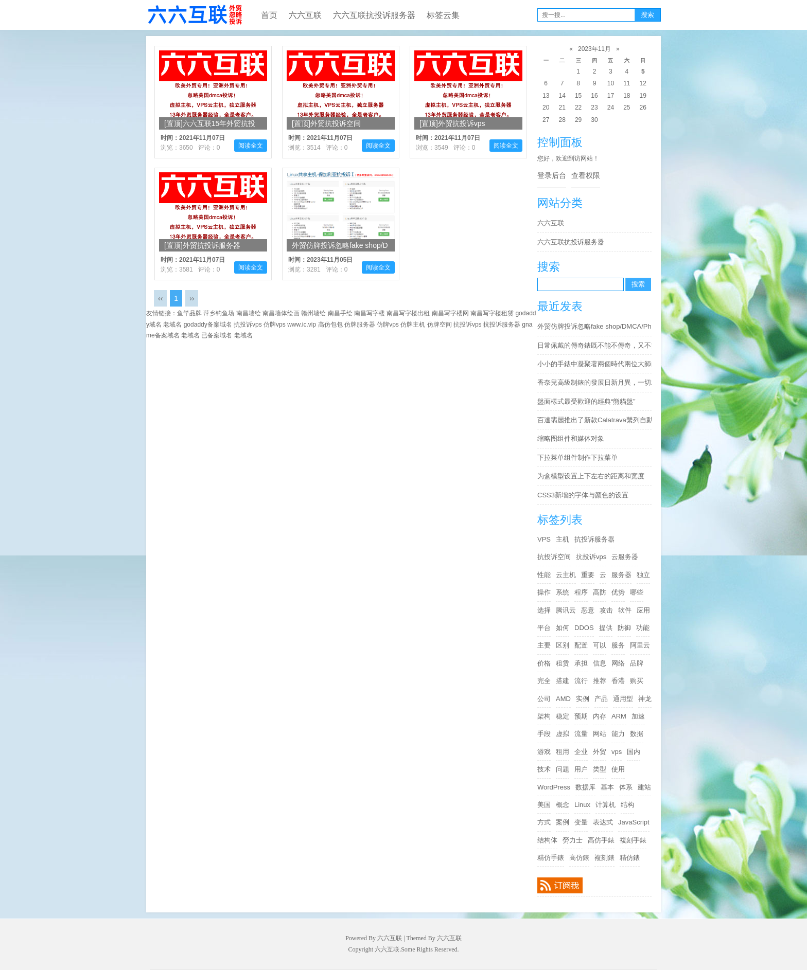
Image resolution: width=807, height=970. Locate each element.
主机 (562, 539)
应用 (643, 610)
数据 (636, 734)
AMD (563, 699)
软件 (624, 610)
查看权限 (585, 175)
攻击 (606, 610)
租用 (562, 752)
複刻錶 (604, 857)
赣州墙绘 (313, 313)
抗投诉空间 (554, 557)
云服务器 (624, 557)
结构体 (547, 840)
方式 (544, 822)
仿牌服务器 (359, 324)
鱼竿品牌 (189, 313)
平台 (544, 628)
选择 (544, 610)
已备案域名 (216, 335)
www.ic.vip (301, 324)
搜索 (647, 15)
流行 (581, 681)
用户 (581, 769)
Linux (582, 805)
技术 (544, 769)
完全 (544, 681)
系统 (562, 592)
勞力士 (573, 840)
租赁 (562, 663)
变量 (581, 822)
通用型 (623, 699)
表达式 (603, 822)
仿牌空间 (439, 324)
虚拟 (562, 734)
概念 (562, 805)
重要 (587, 575)
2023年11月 (594, 48)
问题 (562, 769)
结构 (627, 805)
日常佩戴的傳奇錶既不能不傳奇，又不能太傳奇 (597, 345)
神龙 (645, 699)
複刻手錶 (633, 840)
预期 (581, 716)
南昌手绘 (340, 313)
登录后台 (551, 175)
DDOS (584, 628)
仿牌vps (275, 324)
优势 (618, 592)
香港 (618, 681)
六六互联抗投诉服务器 (374, 15)
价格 (544, 663)
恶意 (587, 610)
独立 (643, 575)
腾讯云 (566, 610)
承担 (581, 663)
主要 (544, 645)
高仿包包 (330, 324)
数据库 (585, 787)
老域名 (172, 324)
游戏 (544, 752)
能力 (618, 734)
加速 (638, 716)
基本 (607, 787)
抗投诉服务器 (594, 539)
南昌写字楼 (369, 313)
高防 (599, 592)
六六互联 (194, 15)
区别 (562, 645)
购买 (636, 681)
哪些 (636, 592)
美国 (544, 805)
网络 (618, 663)
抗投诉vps (591, 557)
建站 (644, 787)
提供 (605, 628)
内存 (599, 716)
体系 (626, 787)
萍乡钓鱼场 (218, 313)
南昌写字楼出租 (408, 313)
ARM (618, 716)
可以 (599, 645)
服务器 (621, 575)
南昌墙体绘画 (281, 313)
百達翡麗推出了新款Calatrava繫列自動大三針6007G (597, 420)
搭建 (562, 681)
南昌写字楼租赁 (492, 313)
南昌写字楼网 (450, 313)
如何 (562, 628)
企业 (581, 752)
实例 (582, 699)
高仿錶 (579, 857)
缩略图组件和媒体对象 (570, 438)
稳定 (562, 716)
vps (616, 752)
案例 (562, 822)
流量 (581, 734)
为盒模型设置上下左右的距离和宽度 (590, 476)
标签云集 (443, 15)
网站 (599, 734)
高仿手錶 (601, 840)
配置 (581, 645)
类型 (599, 769)
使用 (618, 769)
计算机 (605, 805)
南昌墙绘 (248, 313)
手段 (544, 734)
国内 (633, 752)
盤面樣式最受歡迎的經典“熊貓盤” (586, 401)
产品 (601, 699)
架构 (544, 716)
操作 (544, 592)
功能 (643, 628)
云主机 (566, 575)
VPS (544, 539)
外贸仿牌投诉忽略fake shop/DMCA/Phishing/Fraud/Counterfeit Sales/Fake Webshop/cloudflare (597, 326)
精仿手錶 (550, 857)
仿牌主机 (412, 324)
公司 (544, 699)
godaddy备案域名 (208, 324)
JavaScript (634, 822)
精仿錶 (630, 857)
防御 (624, 628)
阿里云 (640, 645)
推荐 (599, 681)
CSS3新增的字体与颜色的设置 (582, 495)
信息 (599, 663)
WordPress (553, 787)
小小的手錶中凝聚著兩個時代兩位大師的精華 (597, 364)
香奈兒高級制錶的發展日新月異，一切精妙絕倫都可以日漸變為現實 (597, 382)
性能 (544, 575)
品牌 (636, 663)
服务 (618, 645)
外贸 (599, 752)
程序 (581, 592)
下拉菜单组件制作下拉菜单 (577, 457)
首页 (269, 15)
